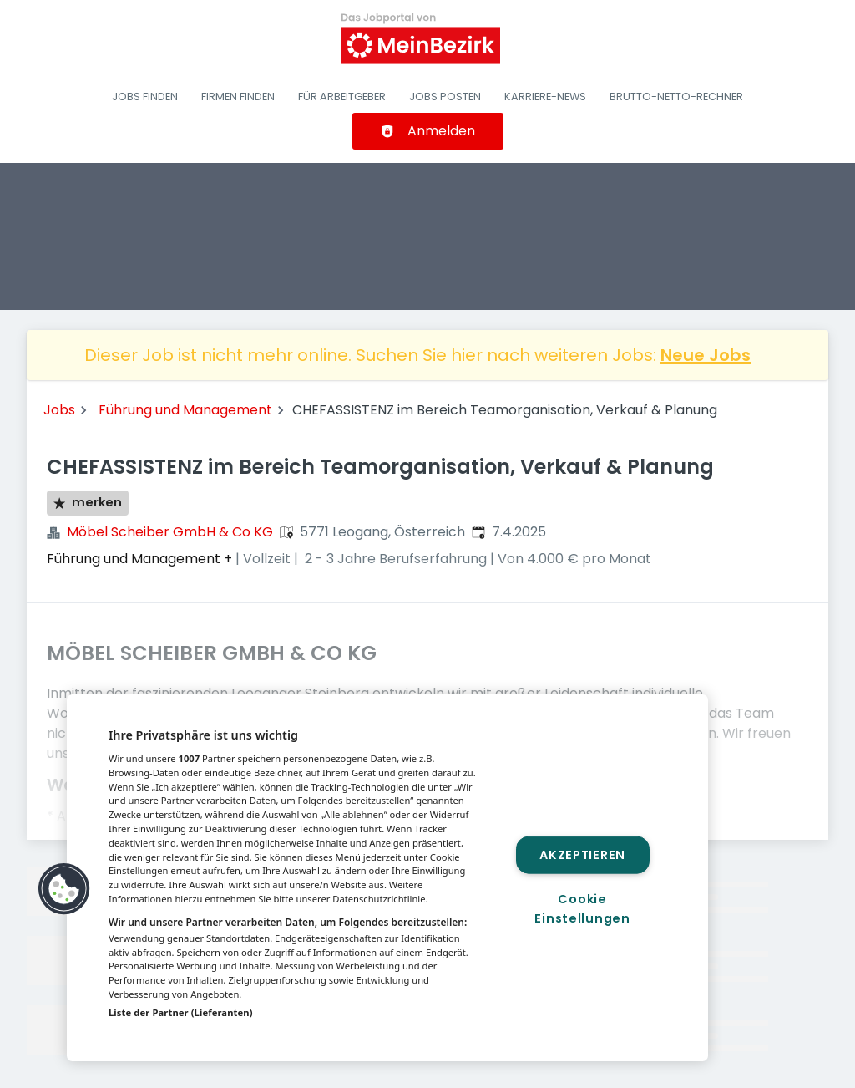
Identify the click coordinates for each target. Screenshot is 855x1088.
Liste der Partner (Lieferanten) (181, 1012)
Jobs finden (145, 96)
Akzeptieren (582, 854)
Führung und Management (185, 409)
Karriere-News (545, 96)
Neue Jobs (705, 355)
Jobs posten (445, 96)
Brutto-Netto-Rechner (676, 96)
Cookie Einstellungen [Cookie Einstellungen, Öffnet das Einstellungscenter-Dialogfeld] (582, 909)
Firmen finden (238, 96)
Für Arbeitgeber (342, 96)
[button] (64, 889)
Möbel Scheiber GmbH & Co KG (170, 531)
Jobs (59, 409)
